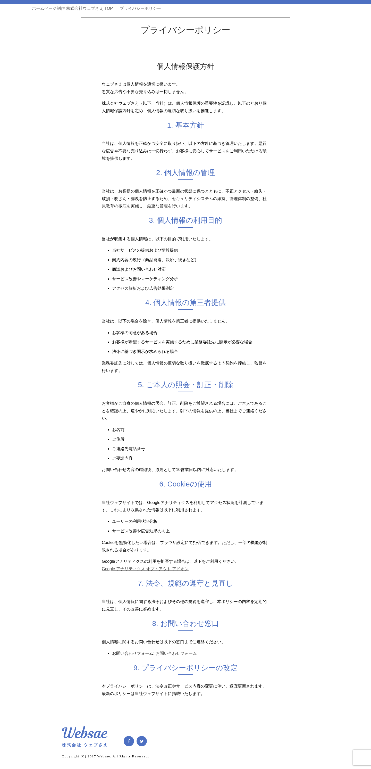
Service (216, 85)
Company (274, 85)
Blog (245, 85)
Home (186, 85)
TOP (72, 8)
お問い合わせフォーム (176, 653)
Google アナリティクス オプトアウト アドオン (145, 569)
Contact (303, 85)
